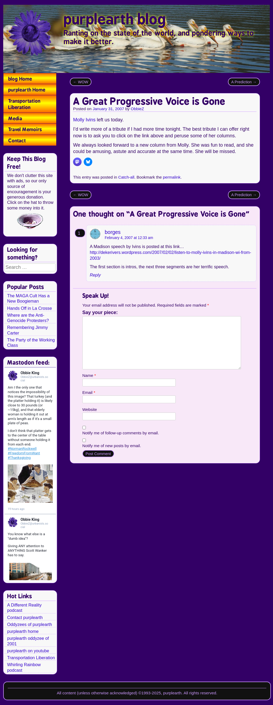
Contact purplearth (25, 617)
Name (89, 375)
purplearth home (23, 631)
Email (88, 392)
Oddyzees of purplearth (29, 624)
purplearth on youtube (28, 650)
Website (89, 409)
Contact (17, 140)
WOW (80, 82)
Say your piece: (100, 313)
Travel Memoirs (25, 129)
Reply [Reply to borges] (95, 275)
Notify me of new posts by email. (111, 445)
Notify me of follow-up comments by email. (120, 433)
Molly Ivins (84, 119)
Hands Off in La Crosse (29, 308)
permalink (171, 177)
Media (15, 118)
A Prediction (243, 82)
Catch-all (126, 177)
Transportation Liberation (24, 104)
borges (113, 232)
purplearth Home (26, 90)
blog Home (20, 79)
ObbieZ (137, 108)
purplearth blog (115, 19)
